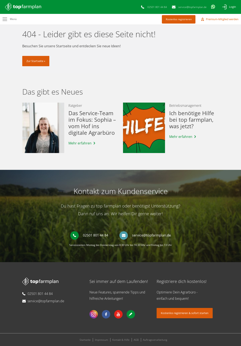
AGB (136, 340)
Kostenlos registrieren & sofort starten (184, 313)
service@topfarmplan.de (192, 7)
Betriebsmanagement (185, 105)
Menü (13, 19)
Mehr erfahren (80, 143)
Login (232, 7)
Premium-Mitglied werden (222, 19)
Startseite (85, 340)
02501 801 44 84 (157, 7)
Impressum (101, 340)
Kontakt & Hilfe (121, 340)
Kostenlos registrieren (179, 19)
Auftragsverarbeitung (155, 340)
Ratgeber (75, 105)
